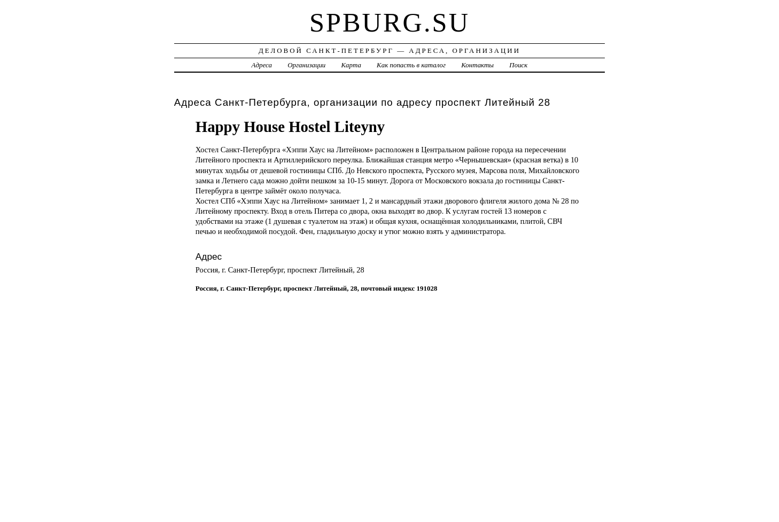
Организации (306, 65)
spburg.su (389, 22)
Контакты (477, 65)
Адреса (262, 65)
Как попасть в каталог (411, 65)
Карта (351, 65)
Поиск (518, 65)
